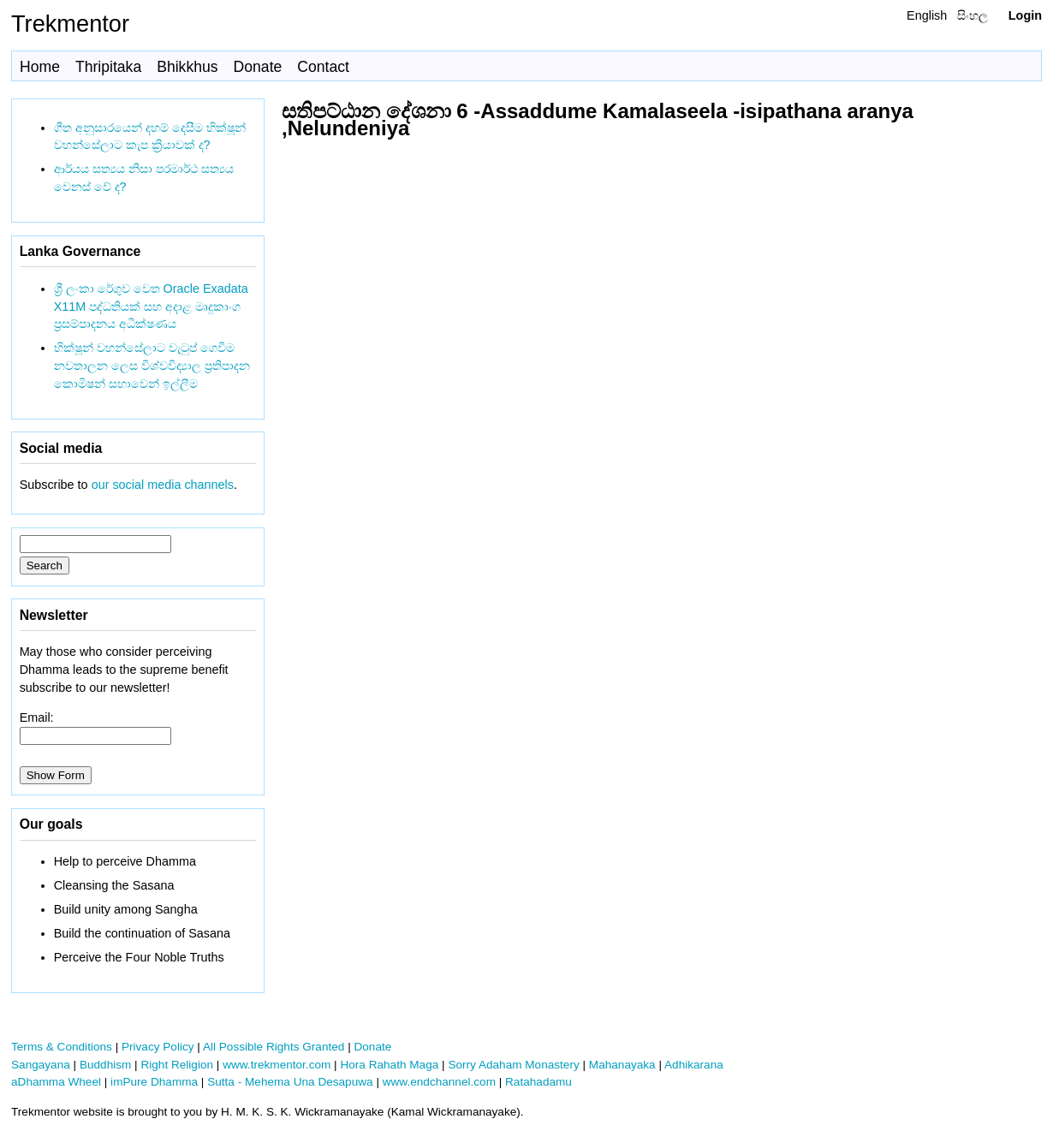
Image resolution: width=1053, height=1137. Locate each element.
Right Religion (176, 1064)
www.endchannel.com (439, 1081)
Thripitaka (108, 66)
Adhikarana (693, 1064)
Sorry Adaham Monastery (513, 1064)
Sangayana (40, 1064)
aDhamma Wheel (56, 1081)
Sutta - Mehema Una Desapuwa (289, 1081)
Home (40, 66)
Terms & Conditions (61, 1046)
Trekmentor (70, 23)
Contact (323, 66)
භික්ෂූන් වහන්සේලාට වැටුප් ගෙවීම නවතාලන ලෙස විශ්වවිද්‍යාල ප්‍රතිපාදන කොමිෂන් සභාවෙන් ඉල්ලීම (152, 365)
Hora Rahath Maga (389, 1064)
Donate (258, 66)
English (927, 15)
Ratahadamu (538, 1081)
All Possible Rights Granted (273, 1046)
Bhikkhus (187, 66)
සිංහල (972, 15)
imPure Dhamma (154, 1081)
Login (1025, 15)
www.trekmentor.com (276, 1064)
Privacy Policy (158, 1046)
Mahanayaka (622, 1064)
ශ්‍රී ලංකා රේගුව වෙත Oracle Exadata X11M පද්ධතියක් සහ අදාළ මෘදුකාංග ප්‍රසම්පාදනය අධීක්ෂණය (151, 306)
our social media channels (163, 484)
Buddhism (105, 1064)
